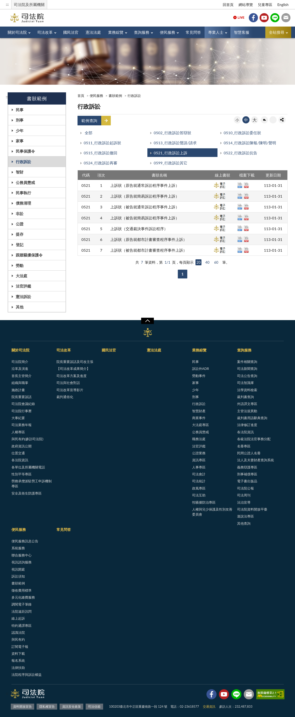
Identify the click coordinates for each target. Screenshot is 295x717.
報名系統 (18, 660)
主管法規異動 (247, 411)
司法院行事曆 (21, 411)
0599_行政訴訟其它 (170, 163)
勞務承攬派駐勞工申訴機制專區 (31, 483)
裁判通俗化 (64, 397)
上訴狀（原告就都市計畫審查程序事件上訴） (148, 239)
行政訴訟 (23, 161)
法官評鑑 (23, 286)
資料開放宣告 (22, 706)
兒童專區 (265, 4)
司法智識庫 (245, 383)
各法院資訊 (19, 460)
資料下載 (18, 653)
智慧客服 (241, 32)
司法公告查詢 (247, 376)
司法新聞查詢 (247, 369)
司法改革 (45, 32)
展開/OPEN (147, 321)
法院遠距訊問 (21, 611)
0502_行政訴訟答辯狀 (172, 132)
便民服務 (167, 32)
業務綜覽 (115, 32)
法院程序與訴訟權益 (26, 675)
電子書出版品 (247, 481)
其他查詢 (243, 523)
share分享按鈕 (282, 119)
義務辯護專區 (247, 467)
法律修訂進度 (247, 425)
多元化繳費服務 (23, 597)
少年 (19, 130)
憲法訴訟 (23, 296)
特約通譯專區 (21, 625)
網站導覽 (246, 4)
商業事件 (199, 418)
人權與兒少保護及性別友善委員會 (212, 511)
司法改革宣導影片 (69, 390)
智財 (19, 172)
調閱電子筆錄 (21, 604)
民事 (19, 109)
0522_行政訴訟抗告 (240, 152)
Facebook (253, 17)
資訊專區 (199, 460)
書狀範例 (115, 96)
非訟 (19, 213)
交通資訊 (209, 706)
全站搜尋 (276, 32)
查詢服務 (141, 32)
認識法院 (18, 632)
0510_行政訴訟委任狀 (242, 132)
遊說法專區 (245, 516)
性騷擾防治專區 (204, 502)
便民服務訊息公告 (24, 541)
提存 (19, 234)
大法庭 (21, 275)
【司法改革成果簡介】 (73, 369)
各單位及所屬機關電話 (28, 467)
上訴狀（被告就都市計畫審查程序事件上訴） (148, 250)
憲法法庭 (93, 32)
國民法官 (70, 32)
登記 (19, 244)
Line (274, 17)
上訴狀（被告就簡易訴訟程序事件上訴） (144, 218)
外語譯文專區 (247, 404)
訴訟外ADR (200, 369)
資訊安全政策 (71, 706)
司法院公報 (245, 488)
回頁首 (287, 709)
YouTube (264, 17)
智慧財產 (199, 411)
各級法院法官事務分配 (254, 439)
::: (7, 4)
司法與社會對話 (68, 383)
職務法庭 (199, 439)
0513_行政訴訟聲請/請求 (175, 142)
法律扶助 (18, 668)
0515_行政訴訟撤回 (100, 152)
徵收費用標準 (21, 590)
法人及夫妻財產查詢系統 (255, 460)
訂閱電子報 (19, 647)
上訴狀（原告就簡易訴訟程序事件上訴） (144, 196)
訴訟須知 (18, 576)
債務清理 (23, 203)
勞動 (19, 265)
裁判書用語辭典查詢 (252, 418)
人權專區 (18, 432)
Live (239, 17)
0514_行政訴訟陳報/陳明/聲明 (250, 142)
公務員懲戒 (25, 182)
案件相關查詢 (247, 362)
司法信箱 (285, 17)
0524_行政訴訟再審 (100, 163)
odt (239, 185)
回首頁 (228, 4)
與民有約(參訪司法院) (27, 439)
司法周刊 (243, 495)
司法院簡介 (19, 362)
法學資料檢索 (247, 390)
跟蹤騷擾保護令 (29, 255)
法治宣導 (243, 502)
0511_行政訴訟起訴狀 (102, 142)
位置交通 (18, 453)
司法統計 (199, 481)
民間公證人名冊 (249, 453)
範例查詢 (89, 120)
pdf (246, 185)
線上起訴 (18, 618)
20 (198, 262)
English (283, 4)
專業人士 (215, 32)
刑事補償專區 (247, 474)
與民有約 (18, 639)
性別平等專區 (21, 474)
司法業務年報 (21, 425)
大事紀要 (18, 418)
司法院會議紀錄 (23, 404)
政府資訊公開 (21, 446)
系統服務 (18, 548)
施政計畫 (18, 390)
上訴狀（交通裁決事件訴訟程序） (139, 228)
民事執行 (23, 192)
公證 (19, 224)
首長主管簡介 (21, 376)
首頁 (81, 96)
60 (216, 262)
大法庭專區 (200, 425)
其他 (19, 307)
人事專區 (199, 467)
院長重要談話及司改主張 (74, 362)
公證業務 (199, 453)
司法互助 (199, 495)
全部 (88, 132)
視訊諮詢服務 (21, 562)
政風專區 (199, 488)
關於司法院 (17, 32)
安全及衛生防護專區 (26, 493)
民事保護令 (25, 151)
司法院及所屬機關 (29, 4)
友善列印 (273, 119)
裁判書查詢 (245, 397)
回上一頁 (264, 119)
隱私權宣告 (47, 706)
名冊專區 (243, 446)
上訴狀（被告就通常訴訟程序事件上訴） (144, 207)
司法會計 (199, 474)
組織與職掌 (19, 383)
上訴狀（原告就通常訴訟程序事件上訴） (144, 185)
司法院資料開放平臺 (252, 509)
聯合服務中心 (21, 555)
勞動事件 (199, 376)
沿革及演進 (19, 369)
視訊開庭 (18, 569)
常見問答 (193, 32)
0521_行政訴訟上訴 (170, 152)
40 (207, 262)
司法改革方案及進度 (71, 376)
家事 (19, 141)
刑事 (19, 120)
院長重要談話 (21, 397)
